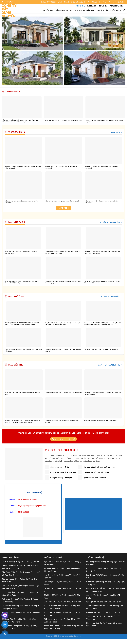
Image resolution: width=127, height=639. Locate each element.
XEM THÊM (116, 132)
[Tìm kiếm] (124, 10)
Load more (63, 208)
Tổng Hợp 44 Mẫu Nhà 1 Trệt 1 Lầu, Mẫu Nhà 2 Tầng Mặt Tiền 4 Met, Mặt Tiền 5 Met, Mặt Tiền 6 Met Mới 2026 (103, 323)
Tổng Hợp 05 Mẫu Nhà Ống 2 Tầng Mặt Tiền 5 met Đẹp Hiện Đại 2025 (63, 350)
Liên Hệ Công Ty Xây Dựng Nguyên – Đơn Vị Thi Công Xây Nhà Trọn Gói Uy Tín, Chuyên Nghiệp (81, 10)
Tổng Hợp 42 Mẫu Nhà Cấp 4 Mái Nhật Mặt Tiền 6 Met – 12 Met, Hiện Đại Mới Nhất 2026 (62, 252)
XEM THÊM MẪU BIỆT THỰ (110, 365)
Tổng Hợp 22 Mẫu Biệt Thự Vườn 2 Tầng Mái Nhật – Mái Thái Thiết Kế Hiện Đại (102, 393)
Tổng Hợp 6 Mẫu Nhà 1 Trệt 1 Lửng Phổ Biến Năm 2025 (101, 349)
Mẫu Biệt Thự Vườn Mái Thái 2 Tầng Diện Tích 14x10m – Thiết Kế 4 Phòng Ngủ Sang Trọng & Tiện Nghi (22, 421)
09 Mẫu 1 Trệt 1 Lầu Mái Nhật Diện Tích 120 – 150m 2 (100, 420)
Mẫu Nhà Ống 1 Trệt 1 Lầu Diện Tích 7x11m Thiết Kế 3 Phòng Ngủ (101, 201)
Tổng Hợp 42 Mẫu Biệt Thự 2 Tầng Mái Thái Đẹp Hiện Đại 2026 (63, 120)
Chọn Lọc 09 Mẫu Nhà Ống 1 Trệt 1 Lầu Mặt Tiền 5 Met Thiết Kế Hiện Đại (23, 350)
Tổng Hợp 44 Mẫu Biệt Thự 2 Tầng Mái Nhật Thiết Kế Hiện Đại (63, 392)
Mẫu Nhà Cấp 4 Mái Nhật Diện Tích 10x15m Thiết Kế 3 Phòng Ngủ (21, 201)
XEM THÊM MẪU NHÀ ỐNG (110, 296)
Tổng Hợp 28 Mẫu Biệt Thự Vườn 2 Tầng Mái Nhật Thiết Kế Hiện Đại (62, 421)
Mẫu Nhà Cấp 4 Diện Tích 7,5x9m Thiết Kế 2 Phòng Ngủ (62, 201)
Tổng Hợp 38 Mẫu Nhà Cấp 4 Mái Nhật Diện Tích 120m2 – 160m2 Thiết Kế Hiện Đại (22, 282)
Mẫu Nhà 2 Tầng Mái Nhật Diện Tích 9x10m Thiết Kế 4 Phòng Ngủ (101, 167)
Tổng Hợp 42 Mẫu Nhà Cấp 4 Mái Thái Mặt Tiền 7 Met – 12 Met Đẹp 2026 (104, 121)
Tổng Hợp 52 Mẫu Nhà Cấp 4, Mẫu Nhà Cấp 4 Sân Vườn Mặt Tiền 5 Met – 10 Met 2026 (102, 252)
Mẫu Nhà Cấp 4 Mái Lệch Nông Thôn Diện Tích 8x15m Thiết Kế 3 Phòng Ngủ (23, 167)
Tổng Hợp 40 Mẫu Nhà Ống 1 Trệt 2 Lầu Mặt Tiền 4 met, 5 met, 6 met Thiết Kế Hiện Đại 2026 (62, 323)
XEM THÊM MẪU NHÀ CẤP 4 (109, 222)
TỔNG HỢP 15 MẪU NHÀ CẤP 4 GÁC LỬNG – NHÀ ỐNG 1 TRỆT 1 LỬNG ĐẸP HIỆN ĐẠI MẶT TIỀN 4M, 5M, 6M (21, 121)
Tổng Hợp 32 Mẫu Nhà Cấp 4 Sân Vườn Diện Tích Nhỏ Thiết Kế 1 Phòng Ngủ (63, 282)
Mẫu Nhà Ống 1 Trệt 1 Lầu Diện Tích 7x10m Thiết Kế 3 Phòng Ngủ (61, 167)
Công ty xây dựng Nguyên (9, 11)
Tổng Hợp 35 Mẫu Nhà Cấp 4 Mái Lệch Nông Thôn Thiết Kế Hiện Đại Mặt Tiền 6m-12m (102, 282)
